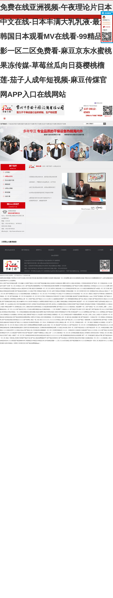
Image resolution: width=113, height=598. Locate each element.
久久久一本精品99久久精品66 (71, 330)
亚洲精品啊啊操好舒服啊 (35, 325)
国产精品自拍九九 (103, 325)
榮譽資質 (7, 184)
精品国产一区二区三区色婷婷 (85, 301)
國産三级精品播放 (62, 301)
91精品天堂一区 (95, 317)
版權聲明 (57, 260)
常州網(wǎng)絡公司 (37, 271)
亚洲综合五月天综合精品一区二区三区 (76, 293)
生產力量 (7, 196)
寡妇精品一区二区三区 (63, 332)
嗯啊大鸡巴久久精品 (68, 283)
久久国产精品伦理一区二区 (92, 327)
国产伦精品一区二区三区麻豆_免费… (97, 306)
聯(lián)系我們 (99, 119)
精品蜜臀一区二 (80, 306)
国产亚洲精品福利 (7, 301)
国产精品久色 (28, 330)
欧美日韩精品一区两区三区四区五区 (15, 343)
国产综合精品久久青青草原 (66, 338)
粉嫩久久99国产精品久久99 (28, 283)
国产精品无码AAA (98, 299)
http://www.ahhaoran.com (16, 231)
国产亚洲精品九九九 (12, 293)
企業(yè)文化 (9, 176)
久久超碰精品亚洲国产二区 (59, 299)
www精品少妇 (12, 304)
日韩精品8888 (72, 301)
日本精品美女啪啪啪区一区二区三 (43, 330)
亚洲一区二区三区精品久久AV (16, 286)
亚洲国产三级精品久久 (62, 309)
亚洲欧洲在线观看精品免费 (48, 327)
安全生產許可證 (9, 180)
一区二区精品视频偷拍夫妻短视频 (25, 312)
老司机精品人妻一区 (60, 317)
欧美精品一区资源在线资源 (83, 283)
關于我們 (49, 166)
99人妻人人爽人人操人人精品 (91, 314)
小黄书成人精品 (21, 314)
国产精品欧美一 (85, 317)
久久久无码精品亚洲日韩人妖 (70, 288)
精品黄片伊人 (103, 340)
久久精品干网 (32, 291)
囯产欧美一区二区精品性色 (99, 283)
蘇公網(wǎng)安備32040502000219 (48, 263)
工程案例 (56, 118)
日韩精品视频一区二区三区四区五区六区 (77, 291)
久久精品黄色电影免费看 (49, 306)
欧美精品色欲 (9, 317)
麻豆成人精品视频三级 (73, 317)
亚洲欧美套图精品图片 (16, 327)
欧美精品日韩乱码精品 (8, 312)
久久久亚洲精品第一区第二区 (89, 340)
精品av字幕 (99, 335)
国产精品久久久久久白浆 (43, 299)
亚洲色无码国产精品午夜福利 (75, 304)
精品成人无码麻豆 (85, 332)
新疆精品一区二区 (57, 314)
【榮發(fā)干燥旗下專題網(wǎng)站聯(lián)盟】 (93, 116)
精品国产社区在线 (61, 325)
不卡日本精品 (51, 293)
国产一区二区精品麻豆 (88, 335)
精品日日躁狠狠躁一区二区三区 (41, 288)
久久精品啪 (104, 338)
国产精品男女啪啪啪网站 (33, 286)
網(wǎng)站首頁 (12, 118)
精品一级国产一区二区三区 (16, 335)
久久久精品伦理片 (8, 330)
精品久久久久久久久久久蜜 (54, 335)
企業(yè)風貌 (9, 188)
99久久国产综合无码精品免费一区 (10, 283)
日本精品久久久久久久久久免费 (100, 286)
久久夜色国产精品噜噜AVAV (17, 340)
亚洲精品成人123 (20, 306)
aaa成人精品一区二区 (49, 325)
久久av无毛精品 (64, 340)
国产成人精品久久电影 (85, 299)
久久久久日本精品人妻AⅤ (57, 319)
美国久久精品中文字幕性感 (97, 293)
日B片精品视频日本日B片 (23, 304)
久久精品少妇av (19, 330)
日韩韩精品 (13, 299)
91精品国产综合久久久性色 (89, 330)
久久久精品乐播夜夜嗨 (86, 288)
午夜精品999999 (30, 335)
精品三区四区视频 (67, 296)
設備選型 (66, 118)
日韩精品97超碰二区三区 (43, 291)
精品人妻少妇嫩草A (18, 301)
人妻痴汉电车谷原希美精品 (33, 306)
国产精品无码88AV (52, 338)
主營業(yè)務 (6, 242)
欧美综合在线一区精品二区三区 (100, 332)
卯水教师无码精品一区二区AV (37, 322)
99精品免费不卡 (9, 306)
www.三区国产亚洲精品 (96, 296)
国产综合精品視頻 (7, 319)
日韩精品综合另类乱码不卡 (53, 296)
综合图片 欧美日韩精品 (45, 314)
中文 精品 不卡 (60, 293)
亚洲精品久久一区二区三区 (39, 293)
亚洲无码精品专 (57, 330)
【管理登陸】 (83, 271)
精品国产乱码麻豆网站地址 (81, 296)
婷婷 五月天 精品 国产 (84, 309)
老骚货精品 (86, 286)
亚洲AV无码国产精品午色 (22, 338)
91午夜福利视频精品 (66, 286)
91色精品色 (58, 283)
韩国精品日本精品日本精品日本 (35, 340)
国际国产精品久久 (32, 314)
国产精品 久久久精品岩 (21, 322)
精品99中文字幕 (26, 288)
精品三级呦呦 (94, 322)
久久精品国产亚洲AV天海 (17, 332)
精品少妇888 (51, 283)
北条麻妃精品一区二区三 (92, 338)
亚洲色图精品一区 (48, 317)
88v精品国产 (74, 312)
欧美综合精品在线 (40, 335)
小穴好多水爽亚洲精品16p (33, 309)
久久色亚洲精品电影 (24, 293)
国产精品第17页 (96, 309)
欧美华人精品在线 (56, 288)
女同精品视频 (75, 332)
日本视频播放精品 (91, 325)
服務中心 (77, 119)
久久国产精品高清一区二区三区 (76, 325)
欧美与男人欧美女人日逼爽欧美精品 (56, 304)
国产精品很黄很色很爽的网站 (21, 317)
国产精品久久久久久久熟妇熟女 (66, 306)
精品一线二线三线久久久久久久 (40, 319)
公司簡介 (7, 172)
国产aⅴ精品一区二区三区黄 (101, 288)
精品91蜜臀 (39, 312)
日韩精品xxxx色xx (15, 288)
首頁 (43, 166)
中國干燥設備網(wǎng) (72, 271)
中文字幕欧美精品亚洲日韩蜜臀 (50, 286)
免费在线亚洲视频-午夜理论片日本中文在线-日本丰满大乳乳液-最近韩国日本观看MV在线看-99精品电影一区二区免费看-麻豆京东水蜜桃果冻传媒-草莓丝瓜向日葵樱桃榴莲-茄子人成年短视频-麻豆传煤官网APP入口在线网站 (56, 50)
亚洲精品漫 (50, 322)
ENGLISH (99, 103)
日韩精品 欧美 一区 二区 (82, 322)
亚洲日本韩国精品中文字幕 (62, 312)
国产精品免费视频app (32, 343)
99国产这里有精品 (100, 301)
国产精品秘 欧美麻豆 (21, 291)
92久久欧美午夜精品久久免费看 (34, 301)
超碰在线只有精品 (8, 322)
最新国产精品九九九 (50, 301)
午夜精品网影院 (100, 304)
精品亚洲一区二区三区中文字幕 (35, 296)
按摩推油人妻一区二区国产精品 (26, 299)
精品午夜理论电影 (49, 312)
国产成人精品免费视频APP (38, 338)
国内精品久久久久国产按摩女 (21, 319)
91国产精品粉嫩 (42, 283)
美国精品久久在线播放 (9, 314)
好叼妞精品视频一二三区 (52, 340)
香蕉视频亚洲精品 (73, 299)
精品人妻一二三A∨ (51, 332)
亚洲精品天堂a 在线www (97, 291)
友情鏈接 (13, 242)
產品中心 (45, 118)
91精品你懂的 (105, 327)
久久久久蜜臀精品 (84, 312)
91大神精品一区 (103, 322)
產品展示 (51, 250)
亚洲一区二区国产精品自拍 (76, 327)
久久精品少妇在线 (62, 327)
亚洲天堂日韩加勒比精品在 (32, 327)
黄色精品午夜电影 (90, 304)
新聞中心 (34, 118)
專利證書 (7, 192)
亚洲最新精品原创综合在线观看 (72, 335)
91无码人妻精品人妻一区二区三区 (64, 322)
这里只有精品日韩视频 (58, 291)
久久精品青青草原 (96, 319)
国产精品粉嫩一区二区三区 (18, 296)
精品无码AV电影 (80, 338)
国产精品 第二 (69, 319)
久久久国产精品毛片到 (19, 309)
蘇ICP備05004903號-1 (30, 263)
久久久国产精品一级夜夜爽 (82, 319)
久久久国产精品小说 (103, 330)
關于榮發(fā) (23, 118)
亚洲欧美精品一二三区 (48, 309)
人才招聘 (88, 119)
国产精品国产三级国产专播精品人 (35, 332)
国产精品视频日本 (75, 340)
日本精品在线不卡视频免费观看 (72, 314)
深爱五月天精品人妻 (37, 317)
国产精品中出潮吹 (77, 286)
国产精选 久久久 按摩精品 (97, 312)
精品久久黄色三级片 (21, 325)
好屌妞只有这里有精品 (38, 304)
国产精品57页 (74, 309)
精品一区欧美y (10, 338)
